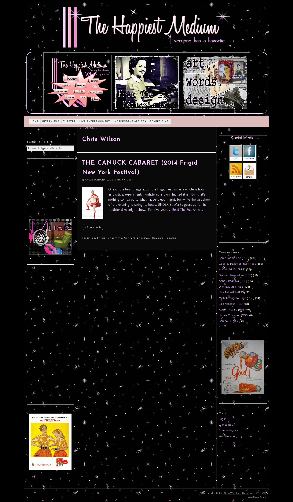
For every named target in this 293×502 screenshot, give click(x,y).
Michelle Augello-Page (232, 298)
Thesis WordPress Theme (236, 493)
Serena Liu (225, 321)
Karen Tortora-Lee (98, 180)
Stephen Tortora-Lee (231, 275)
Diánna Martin (227, 286)
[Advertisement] (50, 184)
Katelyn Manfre (228, 309)
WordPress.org (228, 436)
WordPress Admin (257, 497)
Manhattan (115, 237)
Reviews (158, 237)
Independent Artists (130, 121)
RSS (245, 258)
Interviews (51, 121)
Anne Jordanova (229, 280)
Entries (226, 424)
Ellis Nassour (227, 303)
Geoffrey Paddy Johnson (234, 263)
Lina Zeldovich (228, 292)
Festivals (88, 237)
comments (93, 227)
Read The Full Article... (188, 210)
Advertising (159, 121)
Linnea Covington (229, 315)
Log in (222, 419)
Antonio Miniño (228, 269)
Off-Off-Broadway (137, 237)
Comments (228, 430)
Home (35, 121)
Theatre (69, 121)
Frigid (101, 237)
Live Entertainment (95, 121)
